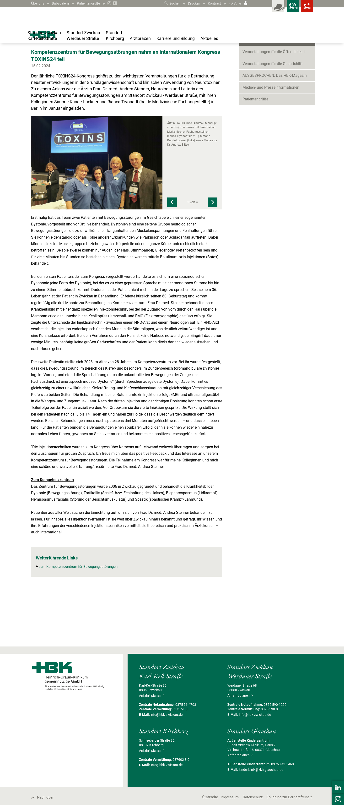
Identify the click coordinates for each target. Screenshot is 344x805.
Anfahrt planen (151, 742)
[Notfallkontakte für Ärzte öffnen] (281, 9)
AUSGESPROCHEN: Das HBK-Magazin (274, 122)
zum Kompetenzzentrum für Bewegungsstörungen (81, 613)
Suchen (168, 3)
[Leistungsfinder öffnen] (260, 9)
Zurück (38, 88)
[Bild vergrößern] (96, 209)
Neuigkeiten (252, 74)
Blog (58, 56)
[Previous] (172, 248)
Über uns (38, 3)
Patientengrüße (94, 3)
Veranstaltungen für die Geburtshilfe (272, 110)
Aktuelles (45, 56)
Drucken (192, 3)
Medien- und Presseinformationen (270, 133)
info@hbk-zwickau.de (166, 761)
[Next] (212, 248)
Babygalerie (63, 3)
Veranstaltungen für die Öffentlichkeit (274, 98)
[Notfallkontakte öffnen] (303, 9)
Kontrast (214, 3)
